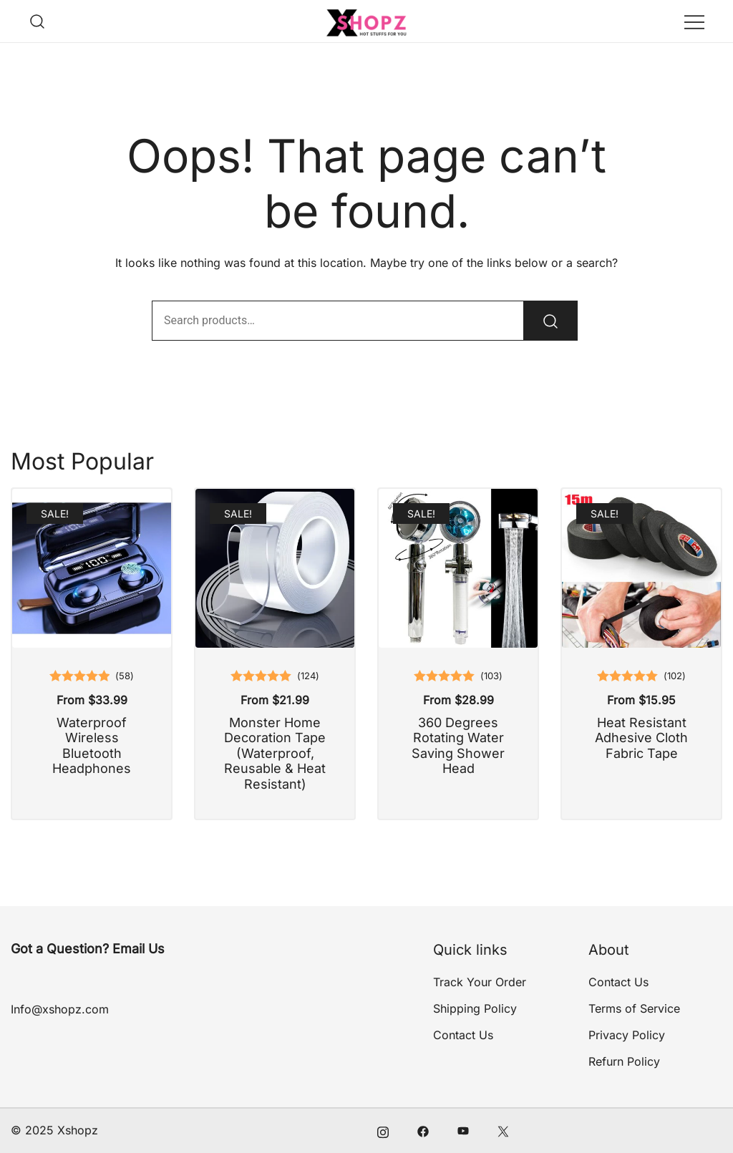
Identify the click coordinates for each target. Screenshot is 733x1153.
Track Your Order (479, 982)
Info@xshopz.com (60, 1009)
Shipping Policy (475, 1008)
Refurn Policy (624, 1061)
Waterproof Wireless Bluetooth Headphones (91, 746)
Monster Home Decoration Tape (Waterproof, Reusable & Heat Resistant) (275, 753)
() (124, 676)
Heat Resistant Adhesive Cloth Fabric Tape (641, 738)
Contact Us (463, 1035)
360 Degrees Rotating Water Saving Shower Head (458, 746)
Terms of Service (634, 1008)
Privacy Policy (626, 1035)
